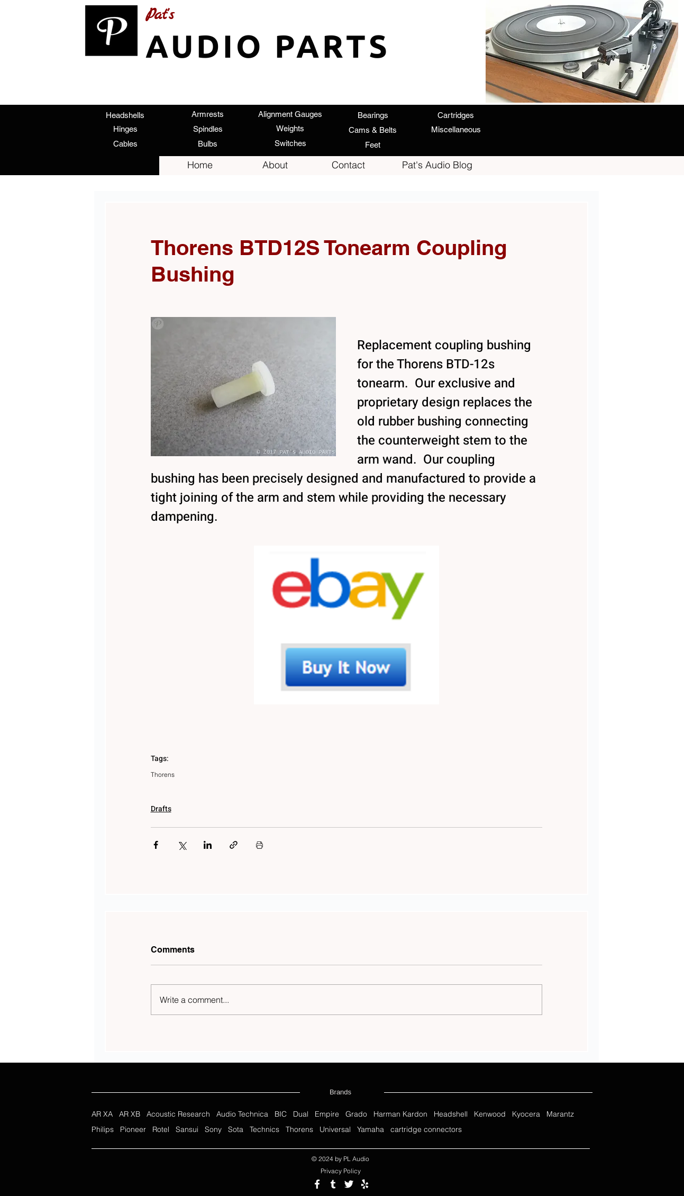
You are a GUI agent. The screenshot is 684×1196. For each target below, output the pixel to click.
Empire (327, 1114)
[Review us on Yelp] (365, 1184)
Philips (103, 1129)
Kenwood (490, 1114)
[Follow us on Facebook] (317, 1184)
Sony (213, 1129)
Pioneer (133, 1129)
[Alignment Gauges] (290, 113)
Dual (300, 1114)
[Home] (200, 165)
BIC (281, 1114)
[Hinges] (125, 128)
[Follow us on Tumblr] (333, 1184)
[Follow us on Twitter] (349, 1184)
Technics (264, 1129)
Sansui (187, 1129)
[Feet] (373, 144)
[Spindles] (208, 128)
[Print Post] (259, 845)
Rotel (160, 1129)
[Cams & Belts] (373, 129)
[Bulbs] (208, 143)
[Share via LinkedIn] (208, 845)
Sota (235, 1129)
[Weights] (290, 128)
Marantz (560, 1114)
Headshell (451, 1114)
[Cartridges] (456, 114)
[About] (275, 165)
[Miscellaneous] (456, 129)
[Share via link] (234, 845)
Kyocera (526, 1114)
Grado (356, 1114)
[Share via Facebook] (156, 845)
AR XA (102, 1114)
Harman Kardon (400, 1114)
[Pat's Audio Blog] (437, 165)
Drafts (161, 808)
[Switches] (290, 142)
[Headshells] (125, 114)
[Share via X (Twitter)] (182, 845)
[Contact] (348, 165)
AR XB (129, 1114)
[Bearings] (373, 114)
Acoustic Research (178, 1114)
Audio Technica (242, 1114)
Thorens (163, 774)
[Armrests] (208, 113)
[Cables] (125, 143)
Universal (335, 1129)
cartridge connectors (426, 1129)
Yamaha (370, 1129)
